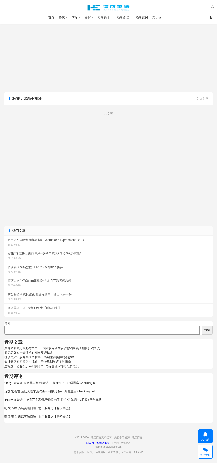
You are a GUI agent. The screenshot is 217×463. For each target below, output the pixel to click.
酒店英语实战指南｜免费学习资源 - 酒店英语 (108, 7)
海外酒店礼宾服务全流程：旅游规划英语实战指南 (37, 361)
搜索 (7, 323)
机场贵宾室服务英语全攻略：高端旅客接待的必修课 (39, 357)
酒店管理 (123, 17)
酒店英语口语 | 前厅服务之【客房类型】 (45, 408)
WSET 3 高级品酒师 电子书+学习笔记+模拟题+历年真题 (64, 399)
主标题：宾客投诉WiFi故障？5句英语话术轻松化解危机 (41, 366)
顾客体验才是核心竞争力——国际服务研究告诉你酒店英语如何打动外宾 (52, 348)
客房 (88, 17)
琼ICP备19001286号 (97, 442)
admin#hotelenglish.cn (108, 446)
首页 (51, 17)
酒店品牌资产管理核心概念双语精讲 (28, 352)
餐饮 (62, 17)
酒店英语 (104, 17)
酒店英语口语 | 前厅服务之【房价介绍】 (45, 416)
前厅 (75, 17)
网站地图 (126, 442)
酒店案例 (142, 17)
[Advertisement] (108, 59)
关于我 (156, 17)
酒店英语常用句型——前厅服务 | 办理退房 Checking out (60, 383)
